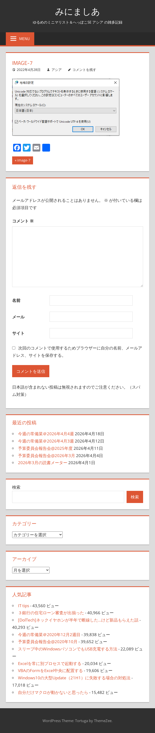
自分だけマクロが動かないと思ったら (53, 692)
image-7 (23, 160)
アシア (57, 69)
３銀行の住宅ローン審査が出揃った (51, 612)
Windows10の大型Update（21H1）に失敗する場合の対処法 (74, 678)
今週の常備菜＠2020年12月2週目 (49, 634)
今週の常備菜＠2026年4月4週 (46, 433)
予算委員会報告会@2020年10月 (48, 641)
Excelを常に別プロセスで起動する (49, 663)
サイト (18, 333)
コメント (23, 221)
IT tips (23, 605)
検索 (16, 487)
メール (18, 317)
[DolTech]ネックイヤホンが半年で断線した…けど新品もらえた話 (78, 620)
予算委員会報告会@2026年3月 (46, 455)
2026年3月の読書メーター (42, 462)
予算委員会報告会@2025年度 (45, 448)
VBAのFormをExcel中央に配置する (50, 670)
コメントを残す (84, 69)
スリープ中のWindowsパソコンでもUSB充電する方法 (67, 649)
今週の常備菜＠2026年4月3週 (46, 441)
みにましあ (77, 11)
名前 (16, 300)
